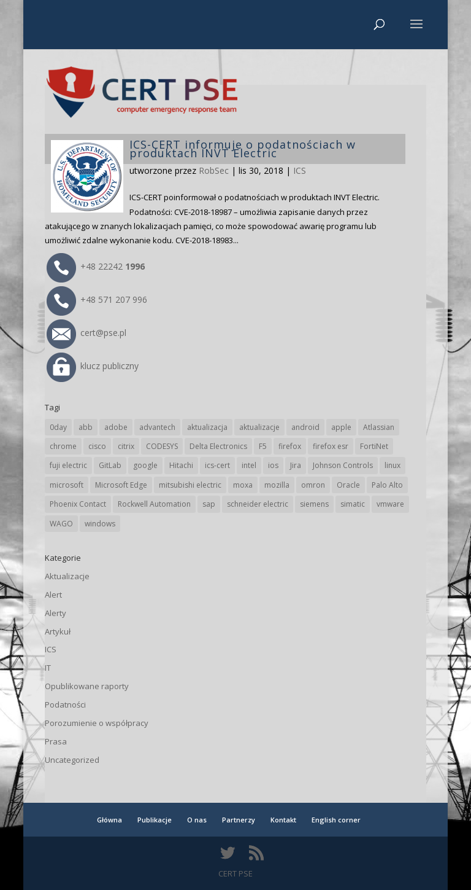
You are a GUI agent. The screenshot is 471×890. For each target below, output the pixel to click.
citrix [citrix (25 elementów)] (126, 446)
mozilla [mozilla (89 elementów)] (276, 485)
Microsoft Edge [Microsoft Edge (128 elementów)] (121, 485)
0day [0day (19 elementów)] (58, 427)
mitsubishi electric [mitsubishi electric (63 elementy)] (190, 485)
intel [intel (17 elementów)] (249, 465)
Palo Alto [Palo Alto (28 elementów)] (387, 485)
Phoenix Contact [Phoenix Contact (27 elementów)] (78, 504)
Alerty (55, 613)
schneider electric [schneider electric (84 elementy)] (257, 504)
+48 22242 (96, 266)
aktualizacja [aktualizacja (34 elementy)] (207, 427)
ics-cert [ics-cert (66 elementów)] (217, 465)
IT (48, 667)
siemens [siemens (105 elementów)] (314, 504)
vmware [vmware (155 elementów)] (390, 504)
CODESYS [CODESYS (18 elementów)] (162, 446)
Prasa (56, 741)
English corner (336, 819)
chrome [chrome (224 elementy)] (63, 446)
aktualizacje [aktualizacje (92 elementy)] (259, 427)
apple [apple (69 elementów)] (341, 427)
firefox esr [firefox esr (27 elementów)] (330, 446)
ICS (299, 170)
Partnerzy (238, 819)
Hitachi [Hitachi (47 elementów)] (181, 465)
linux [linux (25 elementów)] (392, 465)
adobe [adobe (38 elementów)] (116, 427)
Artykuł (58, 631)
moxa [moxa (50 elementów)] (243, 485)
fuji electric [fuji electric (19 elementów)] (68, 465)
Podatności (65, 704)
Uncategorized (72, 759)
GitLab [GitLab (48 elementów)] (110, 465)
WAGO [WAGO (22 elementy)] (61, 523)
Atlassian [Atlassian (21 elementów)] (378, 427)
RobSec (214, 170)
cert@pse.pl (86, 332)
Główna (109, 819)
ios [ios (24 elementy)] (273, 465)
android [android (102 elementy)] (305, 427)
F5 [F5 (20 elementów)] (263, 446)
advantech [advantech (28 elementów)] (157, 427)
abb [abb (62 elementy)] (85, 427)
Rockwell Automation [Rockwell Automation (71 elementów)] (154, 504)
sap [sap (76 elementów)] (208, 504)
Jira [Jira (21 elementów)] (295, 465)
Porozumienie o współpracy (96, 722)
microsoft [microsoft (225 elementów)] (66, 485)
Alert (53, 594)
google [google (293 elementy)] (145, 465)
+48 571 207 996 (97, 299)
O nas (197, 819)
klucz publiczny (93, 366)
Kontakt (283, 819)
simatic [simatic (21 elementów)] (352, 504)
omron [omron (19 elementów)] (313, 485)
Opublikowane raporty (87, 686)
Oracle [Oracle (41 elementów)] (348, 485)
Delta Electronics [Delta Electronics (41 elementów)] (218, 446)
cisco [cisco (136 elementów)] (97, 446)
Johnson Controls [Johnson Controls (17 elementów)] (343, 465)
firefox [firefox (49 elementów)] (289, 446)
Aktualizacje (67, 576)
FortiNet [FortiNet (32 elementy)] (374, 446)
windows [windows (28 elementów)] (100, 523)
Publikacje (154, 819)
